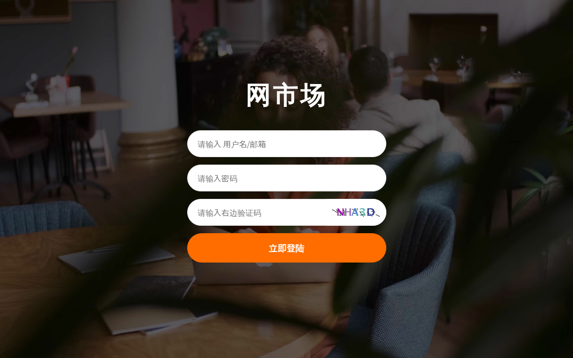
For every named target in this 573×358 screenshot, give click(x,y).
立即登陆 (287, 247)
